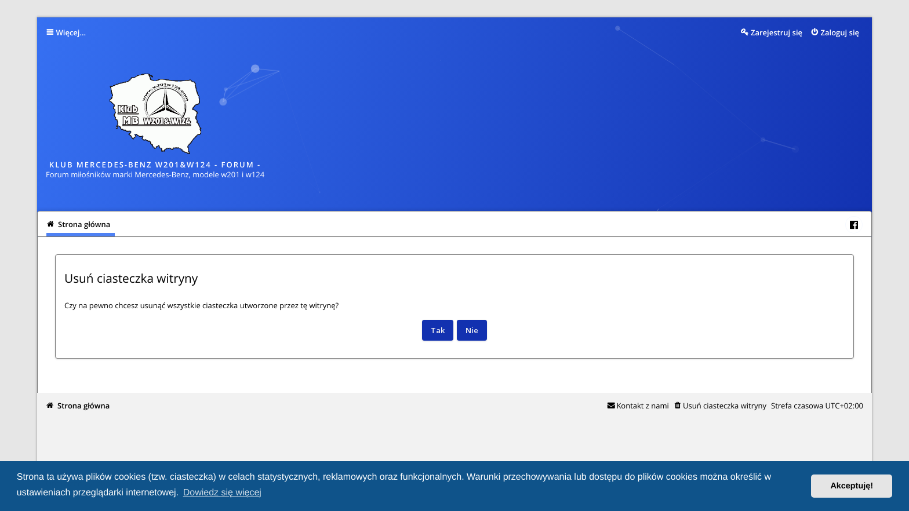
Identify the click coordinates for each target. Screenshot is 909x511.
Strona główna (83, 405)
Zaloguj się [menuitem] (840, 32)
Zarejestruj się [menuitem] (776, 32)
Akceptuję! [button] (851, 486)
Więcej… (71, 32)
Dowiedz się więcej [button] (222, 493)
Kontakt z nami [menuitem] (642, 405)
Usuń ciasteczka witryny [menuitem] (724, 405)
